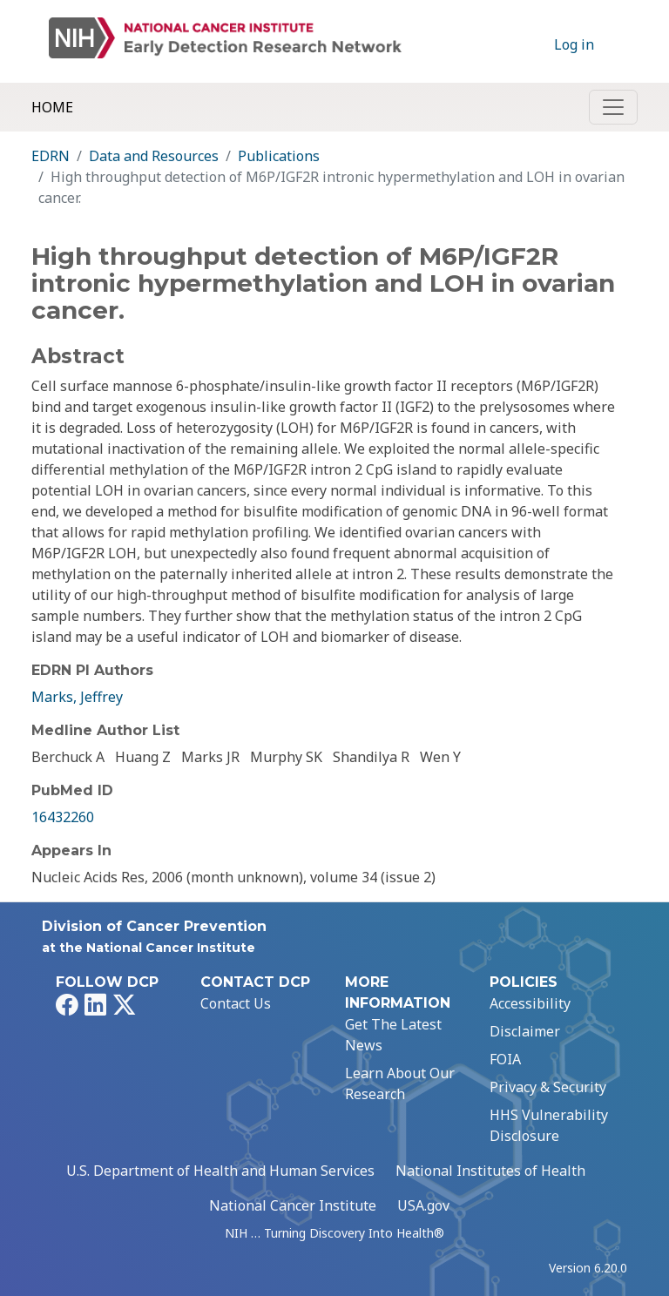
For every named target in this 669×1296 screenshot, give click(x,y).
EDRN (50, 155)
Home (52, 107)
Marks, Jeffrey (77, 696)
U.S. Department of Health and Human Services (220, 1170)
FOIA (505, 1059)
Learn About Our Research (400, 1083)
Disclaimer (525, 1031)
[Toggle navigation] (613, 107)
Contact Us (235, 1003)
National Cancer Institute (292, 1205)
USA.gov (423, 1205)
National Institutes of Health (490, 1170)
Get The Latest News (393, 1035)
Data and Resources (154, 155)
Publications (279, 155)
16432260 (62, 817)
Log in (574, 44)
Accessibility (530, 1003)
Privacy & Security (548, 1087)
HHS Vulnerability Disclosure (549, 1125)
